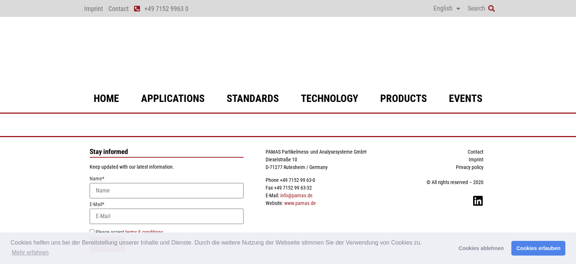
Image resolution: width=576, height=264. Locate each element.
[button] (491, 9)
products (403, 98)
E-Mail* (167, 213)
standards (253, 98)
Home (106, 98)
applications (173, 98)
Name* (167, 187)
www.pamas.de (300, 203)
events (465, 98)
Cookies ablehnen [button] (481, 248)
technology (329, 98)
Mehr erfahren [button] (30, 252)
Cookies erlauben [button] (538, 248)
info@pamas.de (296, 195)
